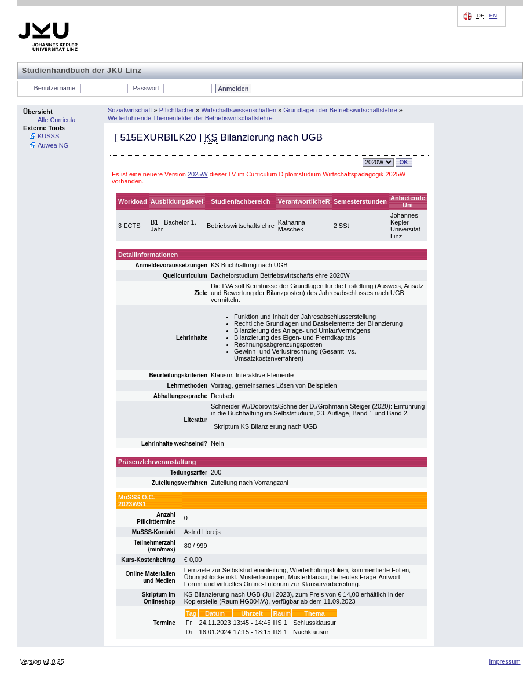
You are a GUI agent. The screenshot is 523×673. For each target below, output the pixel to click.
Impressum (504, 661)
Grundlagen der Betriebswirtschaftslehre (340, 109)
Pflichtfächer (177, 109)
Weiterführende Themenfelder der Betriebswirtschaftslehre (190, 118)
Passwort (146, 87)
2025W (198, 174)
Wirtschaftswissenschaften (238, 109)
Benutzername (55, 87)
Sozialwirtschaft (130, 109)
